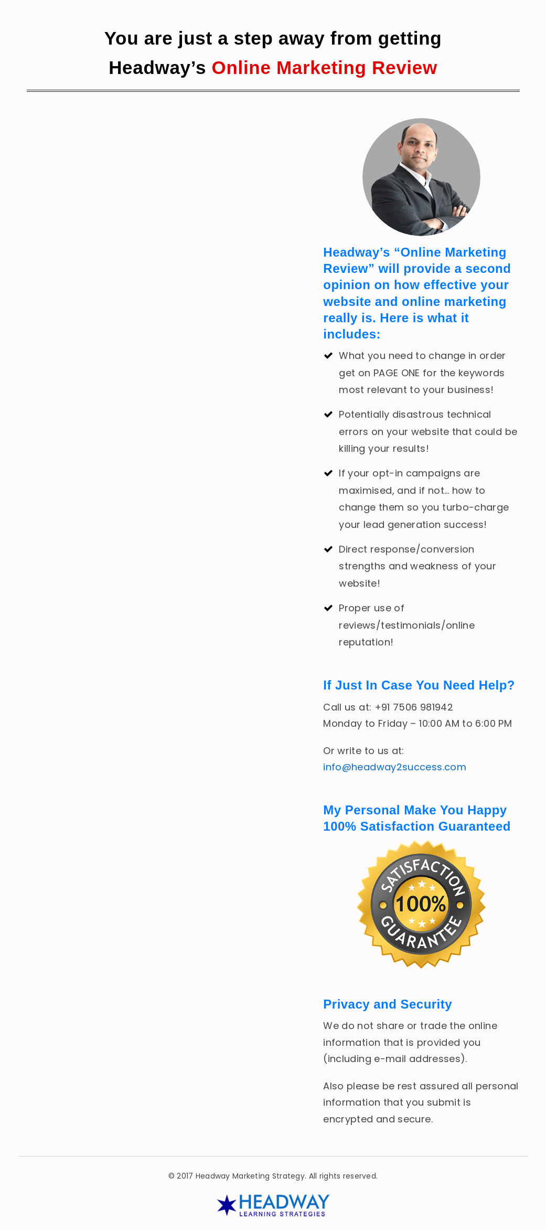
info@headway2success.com (394, 766)
